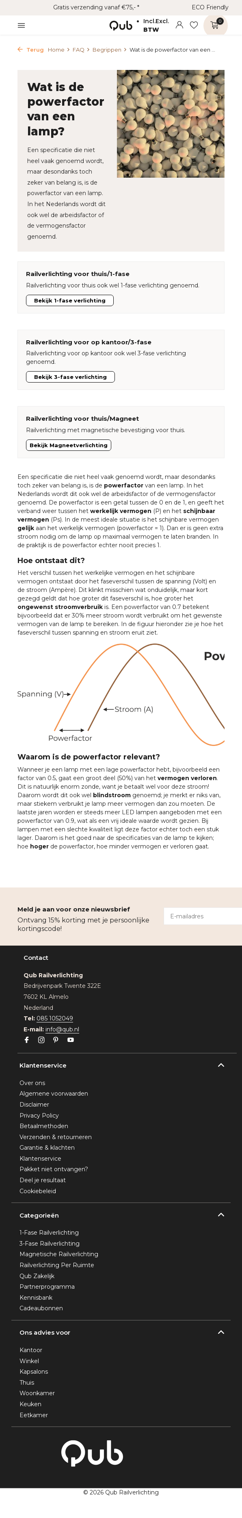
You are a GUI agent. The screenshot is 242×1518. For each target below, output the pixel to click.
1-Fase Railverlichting (49, 1232)
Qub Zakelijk (36, 1276)
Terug (30, 49)
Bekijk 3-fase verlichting (70, 377)
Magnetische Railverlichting (58, 1254)
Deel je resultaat (42, 1180)
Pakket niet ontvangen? (53, 1169)
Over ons (32, 1083)
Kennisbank (35, 1297)
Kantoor (30, 1350)
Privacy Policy (39, 1115)
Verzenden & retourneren (55, 1137)
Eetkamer (33, 1415)
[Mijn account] (179, 25)
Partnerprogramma (47, 1286)
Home (59, 49)
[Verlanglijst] (194, 25)
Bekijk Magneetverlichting (69, 445)
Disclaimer (34, 1104)
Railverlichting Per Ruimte (56, 1265)
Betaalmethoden (43, 1126)
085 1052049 (55, 1018)
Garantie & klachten (47, 1147)
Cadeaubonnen (41, 1308)
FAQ (81, 49)
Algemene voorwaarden (53, 1093)
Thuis (26, 1382)
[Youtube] (70, 1041)
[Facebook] (27, 1041)
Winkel (29, 1361)
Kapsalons (33, 1371)
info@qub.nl (62, 1029)
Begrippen (110, 49)
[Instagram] (41, 1041)
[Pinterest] (56, 1041)
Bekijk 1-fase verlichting (70, 300)
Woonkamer (37, 1393)
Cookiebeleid (37, 1191)
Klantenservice (40, 1158)
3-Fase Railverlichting (49, 1243)
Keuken (30, 1404)
